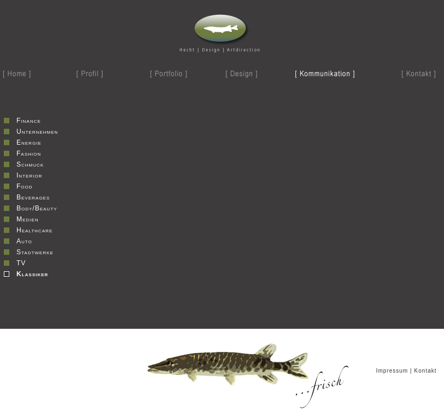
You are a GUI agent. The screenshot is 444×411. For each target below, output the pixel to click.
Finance (28, 120)
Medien (27, 219)
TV (21, 263)
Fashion (28, 153)
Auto (24, 241)
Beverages (33, 197)
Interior (29, 175)
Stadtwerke (35, 252)
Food (24, 186)
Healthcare (34, 230)
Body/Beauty (36, 208)
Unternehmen (37, 131)
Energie (29, 142)
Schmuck (30, 164)
